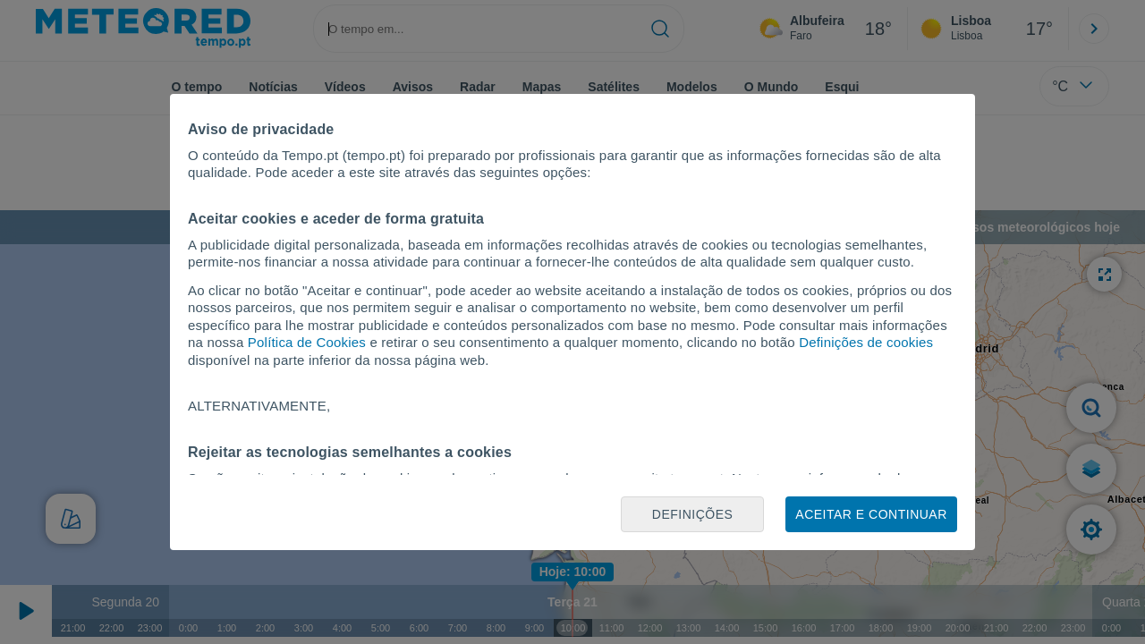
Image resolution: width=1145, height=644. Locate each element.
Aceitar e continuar (870, 514)
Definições (693, 514)
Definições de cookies (866, 342)
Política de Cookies (307, 342)
